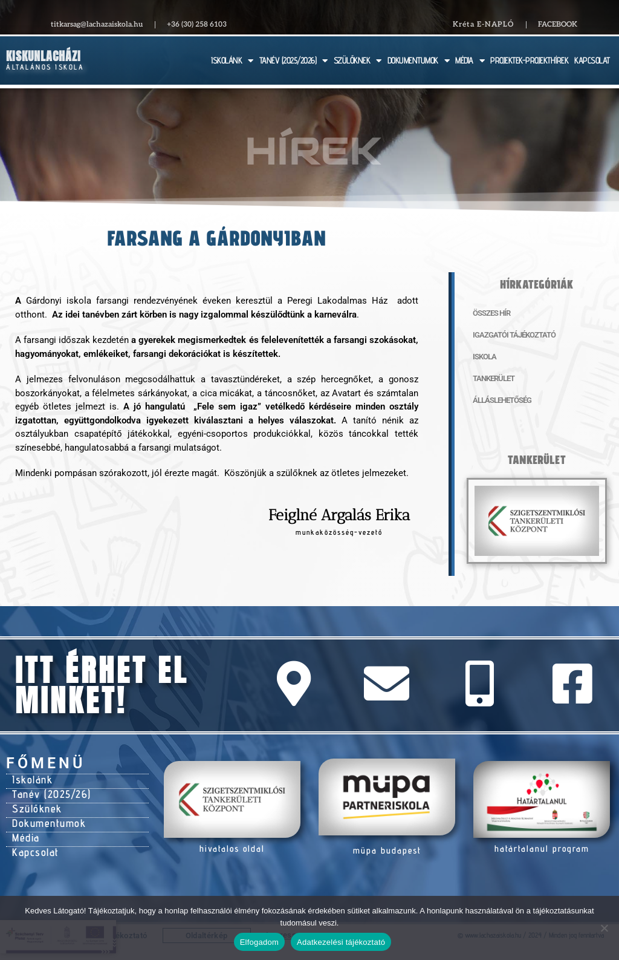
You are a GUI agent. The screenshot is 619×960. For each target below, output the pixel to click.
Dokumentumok (47, 818)
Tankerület (492, 378)
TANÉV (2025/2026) (293, 60)
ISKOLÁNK (232, 60)
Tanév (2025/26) (49, 792)
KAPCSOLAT (592, 60)
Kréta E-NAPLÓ (483, 24)
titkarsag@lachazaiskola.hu (97, 24)
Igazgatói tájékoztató (509, 335)
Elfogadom (259, 942)
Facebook (557, 24)
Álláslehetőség (499, 400)
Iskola (483, 357)
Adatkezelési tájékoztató (341, 942)
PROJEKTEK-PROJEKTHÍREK (529, 60)
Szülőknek (36, 805)
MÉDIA (469, 60)
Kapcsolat (34, 845)
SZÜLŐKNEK (357, 60)
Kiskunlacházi (43, 56)
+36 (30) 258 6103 (197, 24)
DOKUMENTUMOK (418, 60)
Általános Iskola (45, 66)
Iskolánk (31, 778)
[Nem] (604, 928)
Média (25, 832)
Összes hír (490, 313)
